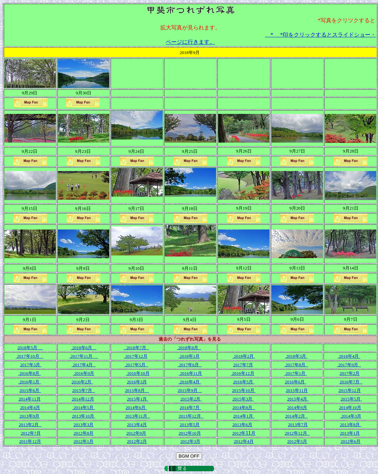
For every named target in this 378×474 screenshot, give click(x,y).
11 (243, 433)
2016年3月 (137, 381)
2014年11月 (29, 398)
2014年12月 (83, 398)
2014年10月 (350, 407)
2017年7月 (243, 365)
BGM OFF (189, 456)
